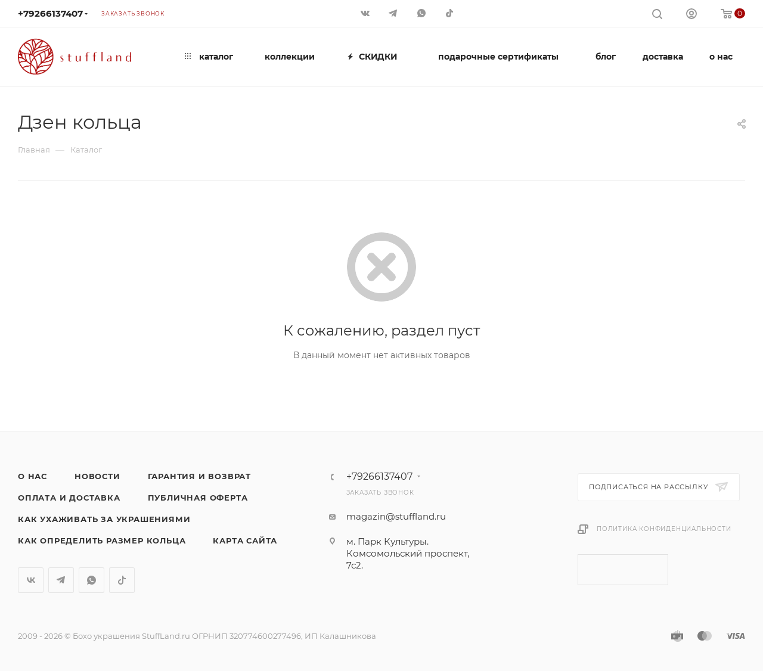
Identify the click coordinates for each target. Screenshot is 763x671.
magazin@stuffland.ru (396, 516)
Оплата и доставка (69, 497)
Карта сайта (245, 540)
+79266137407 (50, 13)
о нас (32, 476)
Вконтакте (31, 580)
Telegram (61, 580)
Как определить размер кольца (101, 540)
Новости (97, 476)
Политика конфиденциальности (664, 529)
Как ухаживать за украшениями (104, 519)
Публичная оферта (198, 497)
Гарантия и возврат (199, 476)
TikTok (122, 580)
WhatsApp (91, 580)
